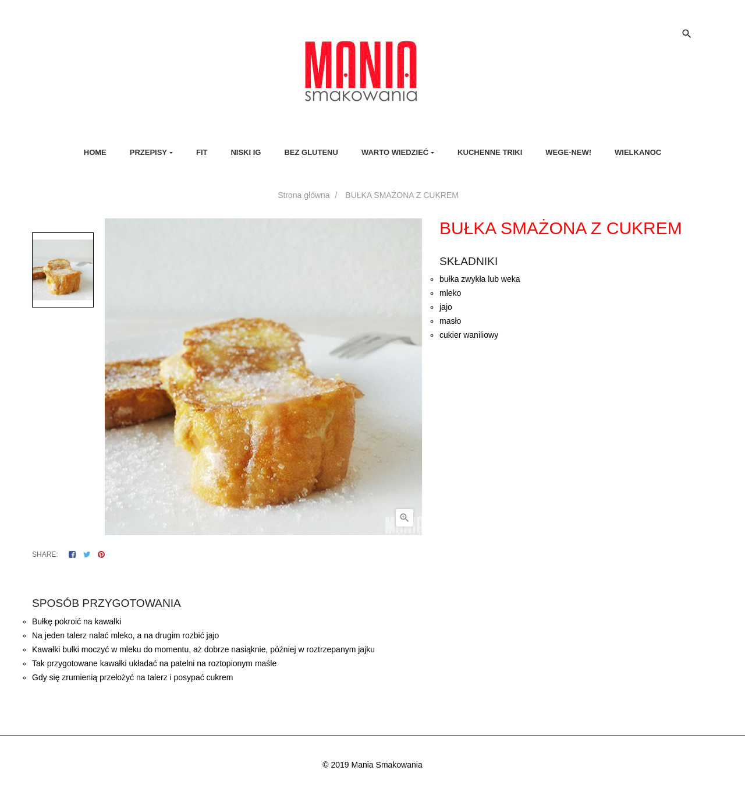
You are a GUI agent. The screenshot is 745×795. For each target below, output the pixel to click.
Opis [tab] (326, 579)
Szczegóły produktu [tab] (382, 579)
